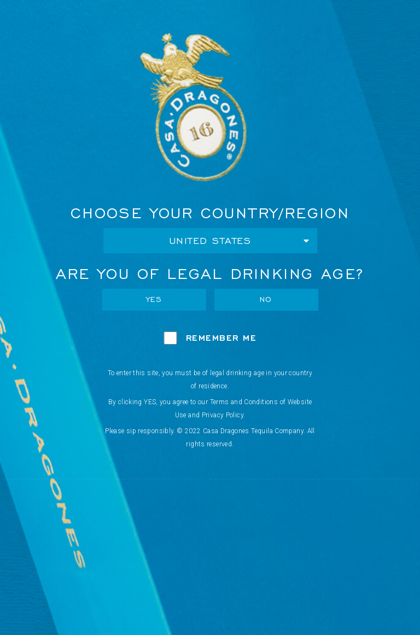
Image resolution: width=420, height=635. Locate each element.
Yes (154, 299)
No (266, 299)
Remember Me (221, 338)
